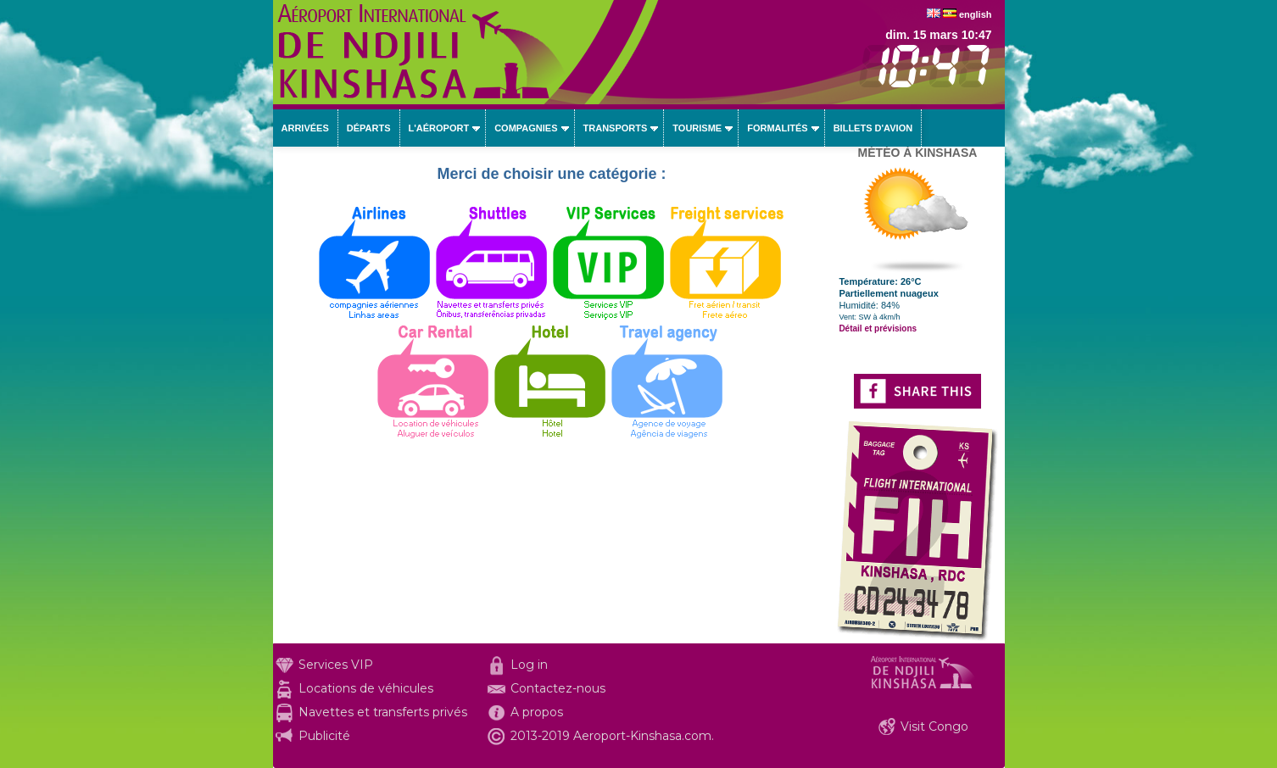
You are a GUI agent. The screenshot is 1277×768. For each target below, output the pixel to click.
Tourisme (697, 128)
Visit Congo (934, 726)
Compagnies (525, 128)
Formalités (777, 128)
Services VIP (335, 664)
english (975, 14)
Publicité (324, 735)
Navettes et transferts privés (382, 712)
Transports (615, 128)
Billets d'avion (873, 128)
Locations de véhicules (365, 688)
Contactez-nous (557, 688)
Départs (369, 128)
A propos (536, 712)
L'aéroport (439, 128)
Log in (529, 664)
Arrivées (305, 128)
